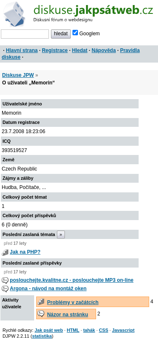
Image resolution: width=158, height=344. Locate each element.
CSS (103, 330)
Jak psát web (49, 330)
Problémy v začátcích (73, 302)
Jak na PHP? (25, 252)
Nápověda (104, 50)
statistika (42, 336)
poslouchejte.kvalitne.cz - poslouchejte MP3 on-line (71, 280)
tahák (89, 330)
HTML (73, 330)
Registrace (54, 50)
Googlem (86, 34)
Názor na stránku (67, 315)
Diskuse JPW (18, 75)
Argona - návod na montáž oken (48, 288)
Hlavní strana (21, 50)
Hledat (80, 50)
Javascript (123, 330)
